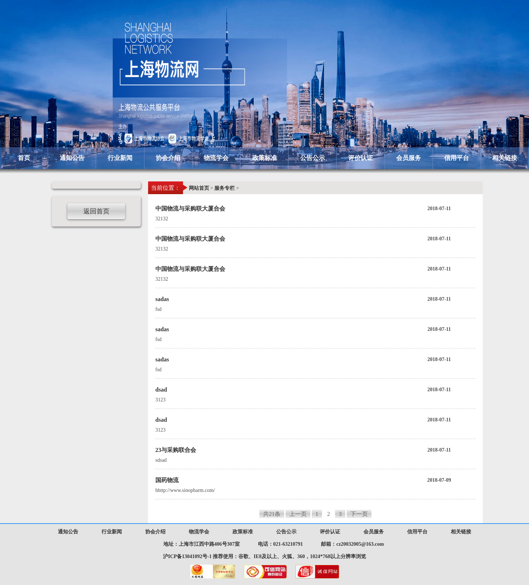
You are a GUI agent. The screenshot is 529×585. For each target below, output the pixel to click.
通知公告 (72, 158)
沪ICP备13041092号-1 (187, 556)
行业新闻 (120, 158)
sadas (315, 299)
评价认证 (360, 158)
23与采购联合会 (315, 450)
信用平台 (456, 158)
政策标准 (264, 158)
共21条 (272, 514)
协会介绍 (168, 158)
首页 (24, 158)
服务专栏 (224, 188)
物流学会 (216, 158)
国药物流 (315, 480)
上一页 (298, 514)
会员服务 (408, 158)
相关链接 (504, 158)
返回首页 (96, 211)
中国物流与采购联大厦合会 (315, 208)
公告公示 (312, 158)
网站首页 (199, 188)
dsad (315, 389)
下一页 (359, 514)
